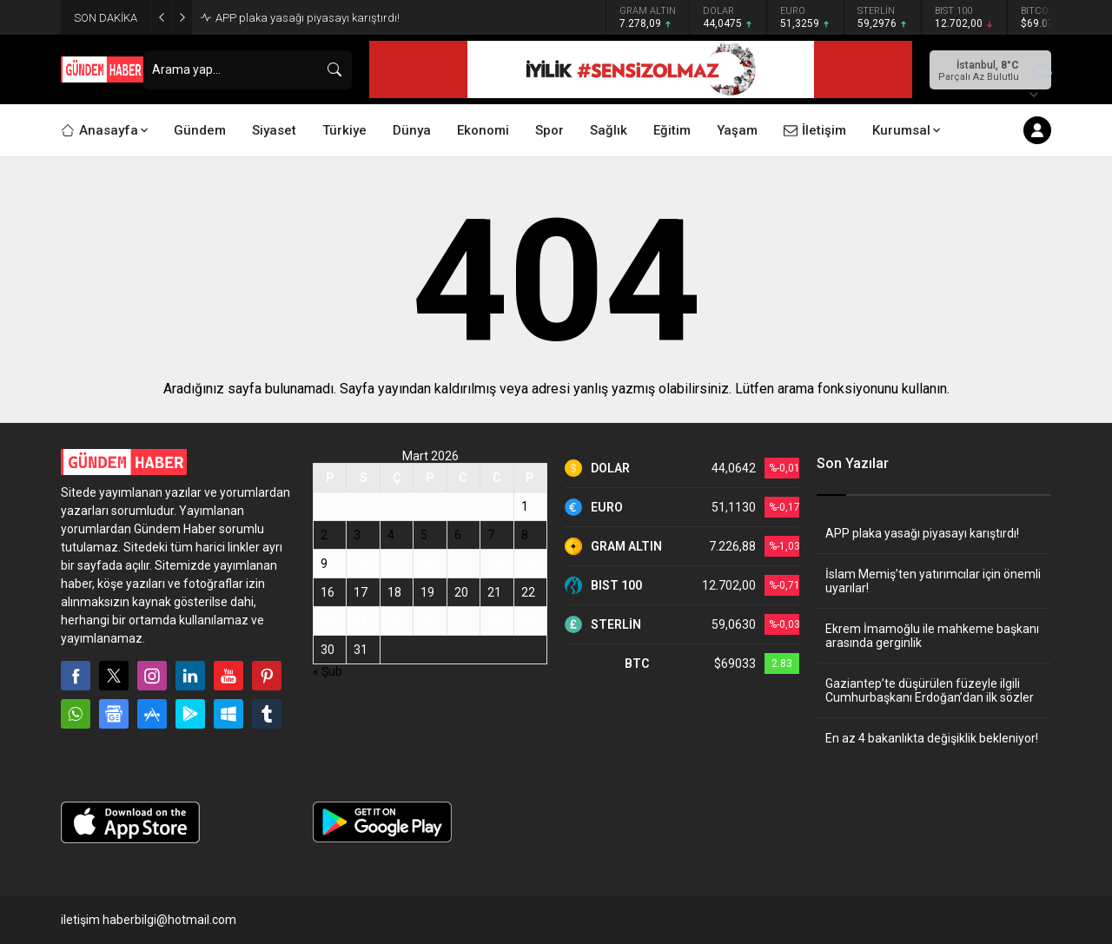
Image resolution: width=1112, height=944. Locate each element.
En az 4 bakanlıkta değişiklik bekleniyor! (931, 738)
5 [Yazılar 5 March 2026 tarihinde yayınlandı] (423, 535)
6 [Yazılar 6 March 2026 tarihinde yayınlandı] (457, 535)
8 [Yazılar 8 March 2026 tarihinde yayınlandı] (524, 535)
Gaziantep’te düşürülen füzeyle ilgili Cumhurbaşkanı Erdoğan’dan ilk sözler (929, 690)
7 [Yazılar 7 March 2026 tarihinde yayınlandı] (490, 535)
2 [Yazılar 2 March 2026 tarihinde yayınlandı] (324, 535)
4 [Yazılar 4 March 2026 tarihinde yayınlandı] (390, 535)
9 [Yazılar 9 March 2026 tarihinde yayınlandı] (324, 564)
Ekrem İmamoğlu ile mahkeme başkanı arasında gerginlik (932, 636)
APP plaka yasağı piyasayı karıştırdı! (307, 17)
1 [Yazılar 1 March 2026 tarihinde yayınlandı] (524, 506)
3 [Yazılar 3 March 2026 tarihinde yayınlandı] (357, 535)
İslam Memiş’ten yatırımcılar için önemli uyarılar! (933, 581)
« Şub (327, 671)
